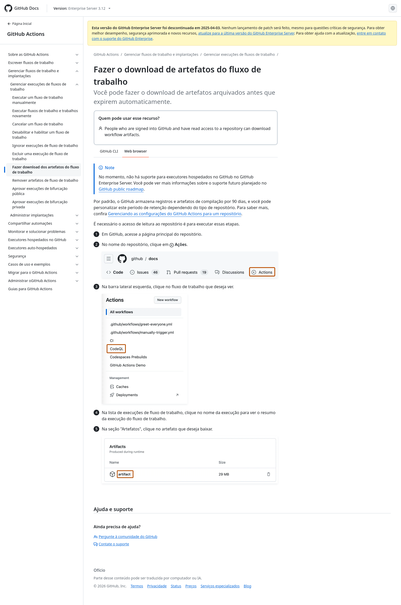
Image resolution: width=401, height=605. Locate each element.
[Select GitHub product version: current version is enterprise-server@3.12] (82, 8)
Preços (191, 586)
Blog (247, 586)
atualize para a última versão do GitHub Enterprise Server (246, 33)
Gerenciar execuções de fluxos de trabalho (239, 54)
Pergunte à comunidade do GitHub (125, 536)
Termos (137, 586)
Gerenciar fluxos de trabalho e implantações (161, 54)
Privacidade (157, 586)
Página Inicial (19, 23)
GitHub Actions (25, 33)
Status (176, 586)
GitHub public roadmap (121, 189)
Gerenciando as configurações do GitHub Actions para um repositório (174, 214)
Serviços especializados (220, 586)
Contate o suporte (111, 544)
